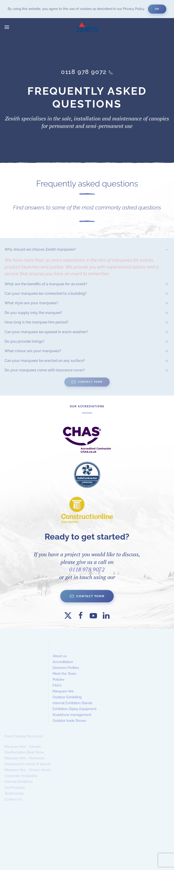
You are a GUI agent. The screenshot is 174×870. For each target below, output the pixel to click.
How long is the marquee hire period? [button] (36, 322)
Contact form (87, 596)
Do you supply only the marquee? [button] (33, 313)
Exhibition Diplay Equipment (75, 714)
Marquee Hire (63, 696)
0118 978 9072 (87, 569)
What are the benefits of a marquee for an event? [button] (46, 284)
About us (60, 661)
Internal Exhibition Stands (72, 708)
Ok (157, 8)
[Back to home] (87, 27)
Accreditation (63, 667)
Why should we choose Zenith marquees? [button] (40, 249)
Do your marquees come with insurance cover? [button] (45, 370)
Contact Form (87, 382)
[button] (7, 27)
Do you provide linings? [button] (25, 341)
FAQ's (57, 690)
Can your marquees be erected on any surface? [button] (45, 360)
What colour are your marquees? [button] (33, 351)
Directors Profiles (66, 673)
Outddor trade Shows (69, 726)
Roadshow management (72, 720)
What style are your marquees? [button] (31, 303)
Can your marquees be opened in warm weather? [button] (46, 332)
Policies (58, 685)
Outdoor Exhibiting (67, 702)
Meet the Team (64, 679)
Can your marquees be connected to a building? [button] (46, 293)
